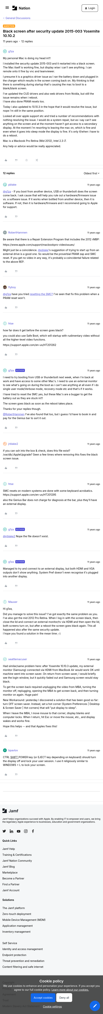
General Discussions (18, 18)
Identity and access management (22, 949)
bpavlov (13, 750)
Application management (17, 925)
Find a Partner (11, 884)
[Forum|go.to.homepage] (21, 8)
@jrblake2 (9, 536)
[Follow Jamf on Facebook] (33, 831)
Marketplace (10, 872)
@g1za (7, 191)
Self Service (9, 943)
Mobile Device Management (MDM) (24, 919)
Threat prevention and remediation (23, 960)
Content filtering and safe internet (22, 966)
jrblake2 (13, 443)
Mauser (13, 601)
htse (10, 323)
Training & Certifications (17, 854)
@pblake (43, 250)
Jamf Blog (8, 866)
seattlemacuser (17, 659)
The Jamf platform (13, 908)
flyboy (12, 287)
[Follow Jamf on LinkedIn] (11, 831)
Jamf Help (8, 848)
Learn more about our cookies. (70, 989)
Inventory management (16, 931)
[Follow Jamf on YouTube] (18, 831)
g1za (11, 51)
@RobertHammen (14, 414)
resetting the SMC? (41, 294)
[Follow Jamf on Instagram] (26, 831)
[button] (7, 8)
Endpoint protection (14, 955)
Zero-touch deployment (16, 913)
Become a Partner (13, 878)
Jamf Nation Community (17, 860)
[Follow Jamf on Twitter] (4, 831)
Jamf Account (10, 890)
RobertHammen (17, 232)
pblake (12, 184)
